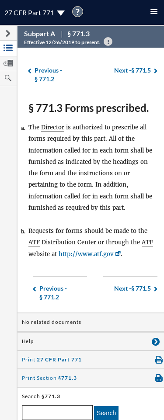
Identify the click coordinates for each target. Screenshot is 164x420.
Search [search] (106, 413)
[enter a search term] (57, 412)
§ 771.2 (48, 74)
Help (28, 341)
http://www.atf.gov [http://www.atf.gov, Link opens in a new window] (86, 254)
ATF (34, 242)
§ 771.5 (132, 70)
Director (52, 127)
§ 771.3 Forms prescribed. (88, 107)
